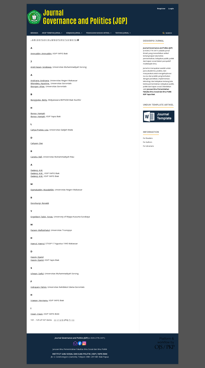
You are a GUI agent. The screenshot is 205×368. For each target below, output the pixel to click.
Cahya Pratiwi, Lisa (39, 129)
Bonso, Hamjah (38, 113)
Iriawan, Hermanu (39, 300)
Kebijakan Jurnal (73, 33)
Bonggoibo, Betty (39, 100)
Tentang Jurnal (122, 33)
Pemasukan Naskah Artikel (98, 33)
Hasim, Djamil (37, 257)
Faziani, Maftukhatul (40, 230)
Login (171, 8)
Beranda (34, 33)
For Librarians (148, 146)
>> (73, 320)
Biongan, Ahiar (38, 86)
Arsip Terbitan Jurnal (51, 33)
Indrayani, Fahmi (38, 287)
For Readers (148, 138)
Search (168, 33)
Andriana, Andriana (40, 80)
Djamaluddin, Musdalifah (42, 189)
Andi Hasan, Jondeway (41, 67)
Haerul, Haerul (37, 243)
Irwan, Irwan (37, 314)
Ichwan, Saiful (37, 273)
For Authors (147, 142)
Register (161, 8)
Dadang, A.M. (37, 170)
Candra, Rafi (36, 156)
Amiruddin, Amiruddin (41, 53)
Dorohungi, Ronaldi (40, 203)
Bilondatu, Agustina (40, 83)
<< (55, 320)
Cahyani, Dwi (37, 143)
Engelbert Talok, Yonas (42, 216)
